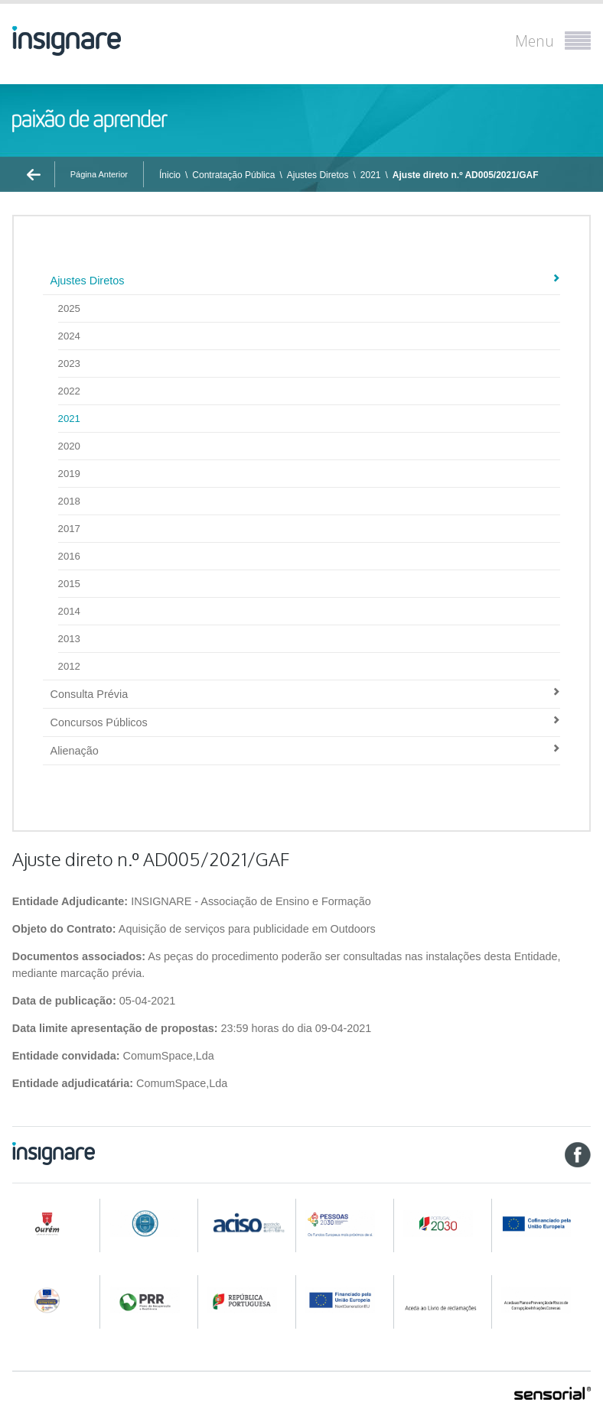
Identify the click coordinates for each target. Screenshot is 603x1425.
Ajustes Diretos (318, 175)
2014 (69, 611)
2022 (69, 391)
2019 (69, 473)
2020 (69, 446)
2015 (69, 583)
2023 (69, 363)
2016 (69, 556)
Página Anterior (99, 174)
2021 (370, 175)
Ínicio (170, 175)
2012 (69, 666)
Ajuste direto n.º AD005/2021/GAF (466, 175)
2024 (69, 336)
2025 (69, 308)
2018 (69, 501)
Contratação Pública (233, 175)
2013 (69, 638)
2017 (69, 528)
